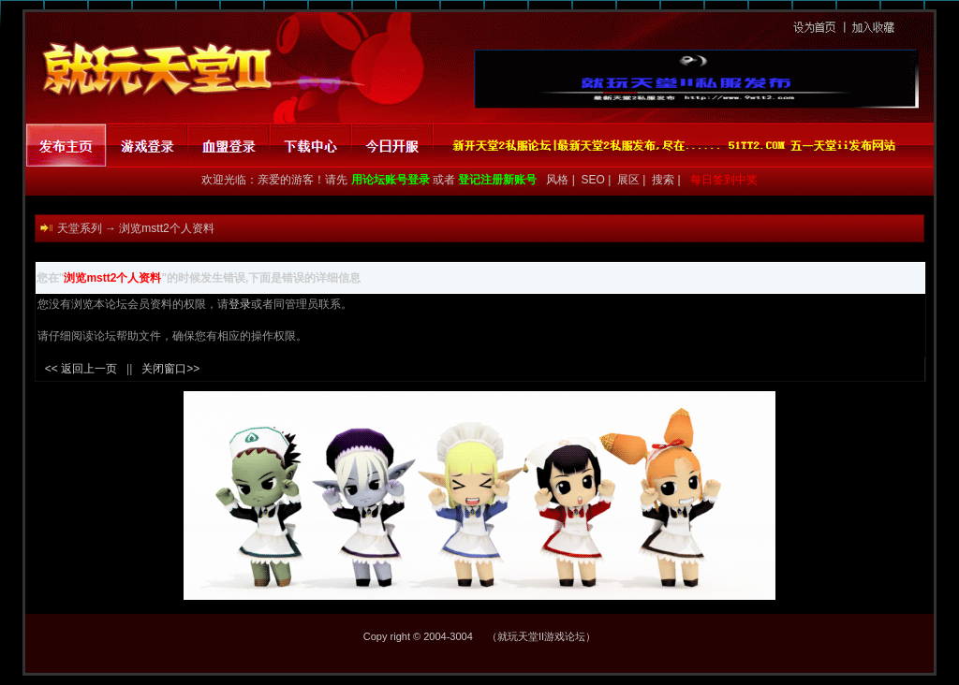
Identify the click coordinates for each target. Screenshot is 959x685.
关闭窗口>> (170, 368)
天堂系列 (79, 228)
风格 (556, 179)
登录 (240, 304)
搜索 (664, 179)
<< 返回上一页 (81, 368)
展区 (629, 179)
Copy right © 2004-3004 (418, 636)
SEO (595, 179)
